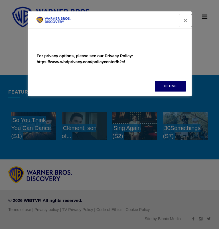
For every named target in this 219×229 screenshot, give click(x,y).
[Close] (185, 20)
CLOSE (170, 86)
